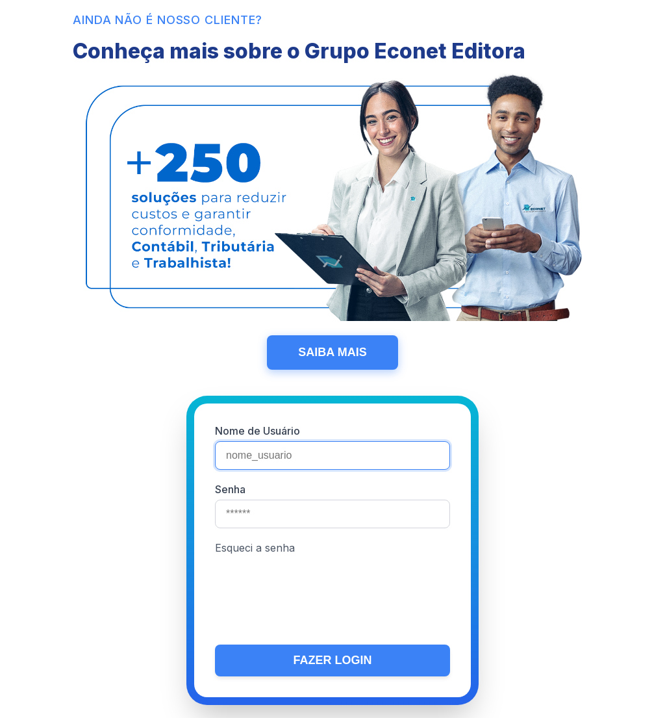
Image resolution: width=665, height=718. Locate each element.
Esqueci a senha (255, 547)
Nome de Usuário (257, 430)
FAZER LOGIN (333, 660)
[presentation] (313, 596)
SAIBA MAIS (332, 352)
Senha (230, 489)
